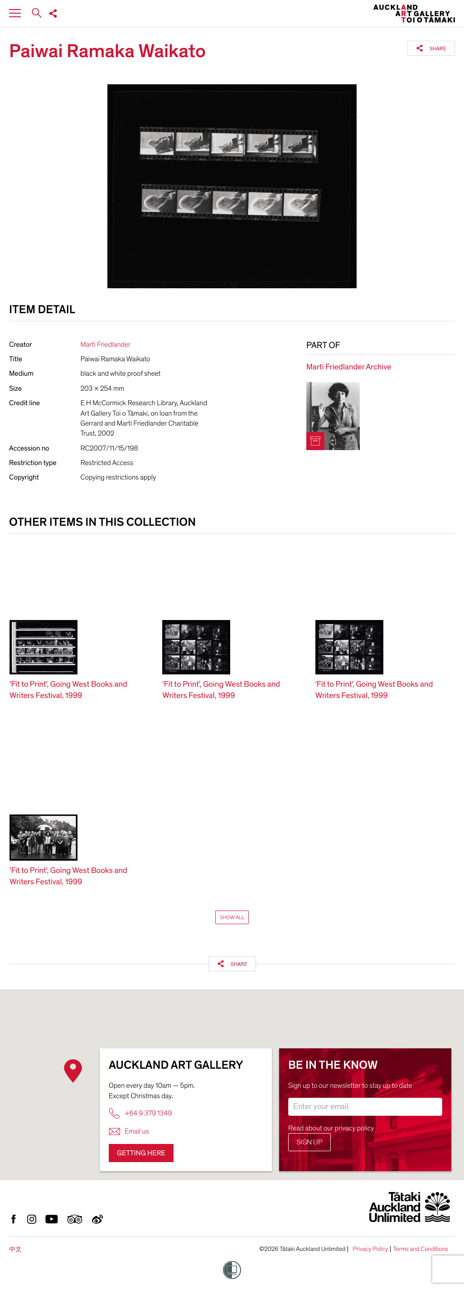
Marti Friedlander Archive (348, 367)
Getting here (141, 1153)
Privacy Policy (370, 1249)
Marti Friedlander (105, 344)
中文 (15, 1249)
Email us (129, 1131)
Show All (232, 917)
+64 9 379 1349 (140, 1113)
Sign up (309, 1142)
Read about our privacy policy (331, 1128)
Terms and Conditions (420, 1249)
